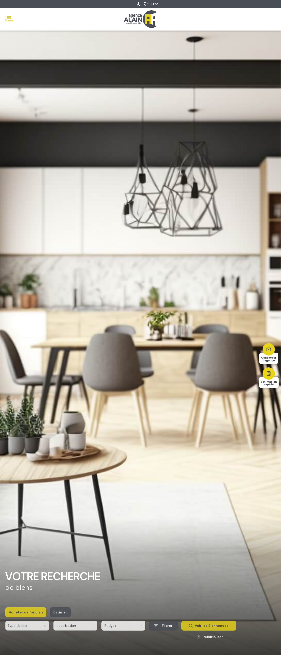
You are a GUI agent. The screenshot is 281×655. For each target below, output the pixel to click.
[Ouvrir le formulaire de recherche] (163, 632)
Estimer (60, 618)
